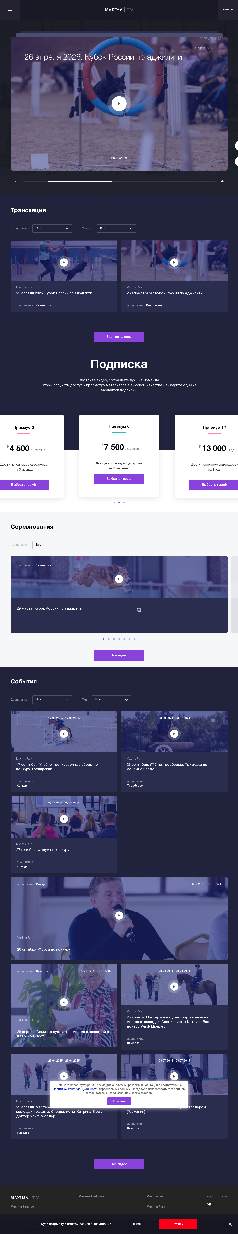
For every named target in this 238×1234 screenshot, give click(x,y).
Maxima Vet (155, 1197)
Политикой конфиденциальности (76, 1089)
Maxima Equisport (91, 1197)
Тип (84, 700)
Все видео (119, 655)
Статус (87, 228)
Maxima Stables (22, 1207)
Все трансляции (119, 337)
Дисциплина (19, 228)
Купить (178, 1224)
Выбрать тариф (119, 479)
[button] (114, 502)
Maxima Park (156, 1207)
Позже (136, 1224)
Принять (119, 1101)
